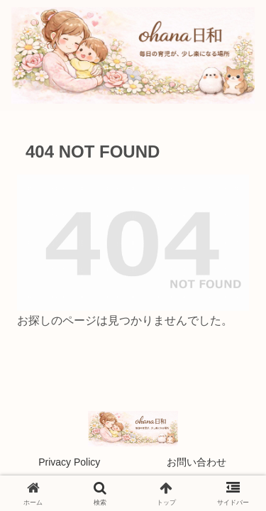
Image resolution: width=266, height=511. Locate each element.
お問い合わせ (196, 462)
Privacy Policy (69, 462)
